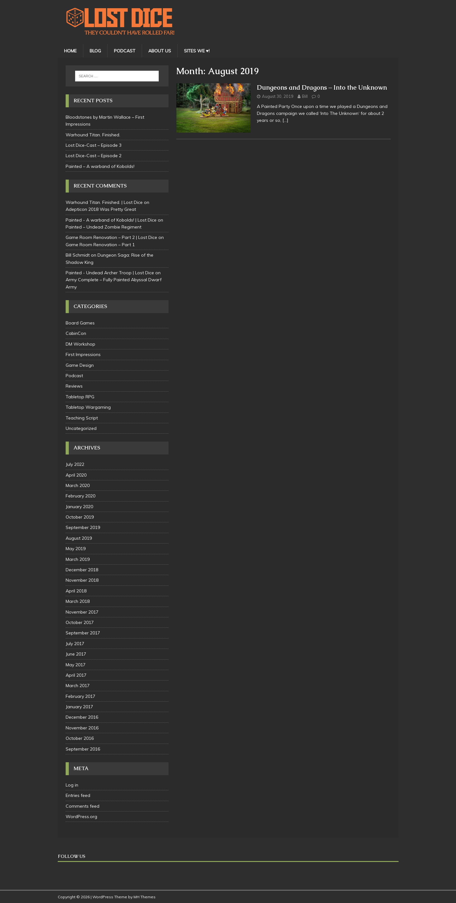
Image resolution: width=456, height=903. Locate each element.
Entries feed (78, 795)
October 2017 (80, 622)
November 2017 (82, 612)
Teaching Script (82, 418)
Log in (72, 785)
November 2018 (82, 580)
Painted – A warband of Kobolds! (100, 166)
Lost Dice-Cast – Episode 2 (93, 155)
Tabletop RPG (80, 397)
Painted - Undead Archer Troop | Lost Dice (110, 273)
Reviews (74, 386)
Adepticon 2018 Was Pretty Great (101, 209)
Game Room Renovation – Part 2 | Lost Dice (111, 237)
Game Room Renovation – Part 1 (100, 244)
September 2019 (83, 527)
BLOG (95, 51)
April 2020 (76, 475)
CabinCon (76, 333)
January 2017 (79, 707)
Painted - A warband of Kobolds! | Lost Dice (111, 220)
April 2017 (76, 675)
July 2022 (75, 464)
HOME (70, 51)
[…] (285, 120)
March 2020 (78, 485)
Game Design (80, 365)
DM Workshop (80, 344)
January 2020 (79, 506)
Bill (305, 96)
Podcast (74, 375)
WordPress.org (81, 816)
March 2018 (78, 601)
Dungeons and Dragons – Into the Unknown (322, 87)
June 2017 (76, 654)
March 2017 (78, 685)
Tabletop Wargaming (88, 407)
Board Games (80, 323)
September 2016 (83, 749)
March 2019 (78, 559)
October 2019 (80, 517)
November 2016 (82, 728)
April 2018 (76, 591)
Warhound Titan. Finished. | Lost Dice (104, 202)
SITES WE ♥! (197, 51)
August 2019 (79, 538)
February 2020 (80, 496)
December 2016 (82, 717)
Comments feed (82, 806)
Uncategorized (81, 428)
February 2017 (80, 696)
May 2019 (76, 548)
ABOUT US (159, 51)
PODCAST (124, 51)
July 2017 (75, 643)
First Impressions (83, 354)
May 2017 (76, 665)
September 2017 (83, 633)
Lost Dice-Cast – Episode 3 (93, 145)
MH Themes (144, 896)
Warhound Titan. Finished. (93, 135)
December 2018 (82, 570)
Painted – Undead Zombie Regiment (103, 227)
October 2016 (80, 738)
